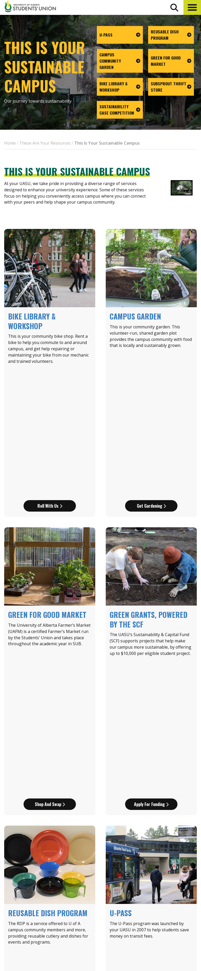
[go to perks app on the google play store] (137, 923)
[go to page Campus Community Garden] (120, 61)
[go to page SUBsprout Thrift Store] (171, 87)
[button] (192, 7)
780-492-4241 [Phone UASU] (65, 920)
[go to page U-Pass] (120, 35)
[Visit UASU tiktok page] (184, 938)
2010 (88, 788)
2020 (135, 788)
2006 (72, 788)
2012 (103, 788)
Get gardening (151, 377)
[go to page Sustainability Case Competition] (120, 110)
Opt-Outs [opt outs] (163, 925)
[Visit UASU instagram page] (155, 938)
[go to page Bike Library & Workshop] (120, 87)
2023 (150, 788)
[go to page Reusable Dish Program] (171, 35)
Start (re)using (50, 717)
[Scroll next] (169, 795)
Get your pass (151, 717)
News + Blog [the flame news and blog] (167, 889)
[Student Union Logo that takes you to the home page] (30, 7)
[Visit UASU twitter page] (175, 938)
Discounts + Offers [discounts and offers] (173, 899)
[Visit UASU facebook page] (165, 938)
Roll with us (49, 377)
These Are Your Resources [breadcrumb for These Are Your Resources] (45, 143)
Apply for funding (151, 547)
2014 (119, 788)
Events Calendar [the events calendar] (171, 880)
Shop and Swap (50, 547)
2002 (56, 788)
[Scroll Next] (31, 795)
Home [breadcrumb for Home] (10, 143)
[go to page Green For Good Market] (171, 61)
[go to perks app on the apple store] (114, 923)
